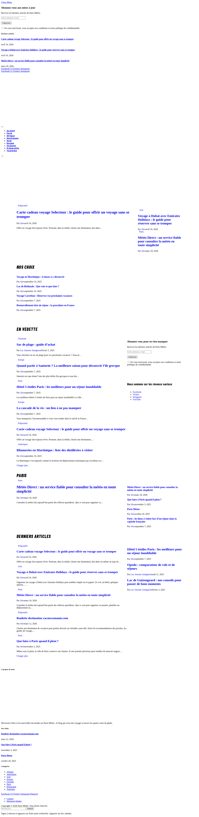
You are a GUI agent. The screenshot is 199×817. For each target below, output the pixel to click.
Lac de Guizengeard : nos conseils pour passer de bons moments (154, 582)
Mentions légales (14, 801)
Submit (30, 809)
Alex (22, 223)
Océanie (11, 146)
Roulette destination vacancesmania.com (42, 618)
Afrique (11, 136)
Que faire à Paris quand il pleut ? (144, 499)
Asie (9, 141)
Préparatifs (13, 148)
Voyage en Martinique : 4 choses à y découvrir (40, 276)
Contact (10, 799)
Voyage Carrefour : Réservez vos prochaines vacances (44, 295)
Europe (10, 143)
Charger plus (22, 465)
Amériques (13, 138)
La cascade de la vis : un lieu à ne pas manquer (49, 408)
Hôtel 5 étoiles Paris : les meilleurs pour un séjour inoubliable (59, 387)
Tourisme (12, 150)
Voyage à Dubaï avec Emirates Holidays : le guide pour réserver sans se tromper (38, 50)
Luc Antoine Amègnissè (30, 350)
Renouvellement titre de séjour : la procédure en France (45, 305)
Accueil (11, 131)
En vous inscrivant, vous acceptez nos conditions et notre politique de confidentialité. (41, 28)
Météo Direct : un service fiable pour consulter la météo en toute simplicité (35, 61)
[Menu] (2, 126)
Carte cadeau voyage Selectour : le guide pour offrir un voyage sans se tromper (37, 39)
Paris (9, 133)
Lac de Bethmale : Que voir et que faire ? (38, 286)
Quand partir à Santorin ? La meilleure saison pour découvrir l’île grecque (68, 365)
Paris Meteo (133, 509)
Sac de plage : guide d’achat (36, 344)
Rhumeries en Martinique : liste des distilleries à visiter (55, 450)
